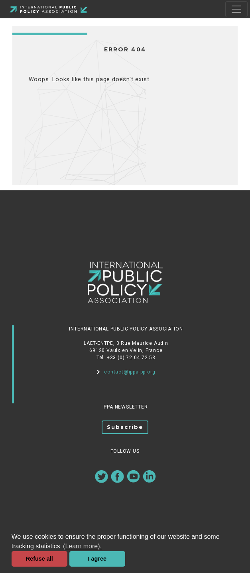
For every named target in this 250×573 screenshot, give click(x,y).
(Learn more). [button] (82, 546)
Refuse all (39, 558)
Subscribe (125, 427)
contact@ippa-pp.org (126, 372)
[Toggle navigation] (236, 9)
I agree (97, 558)
